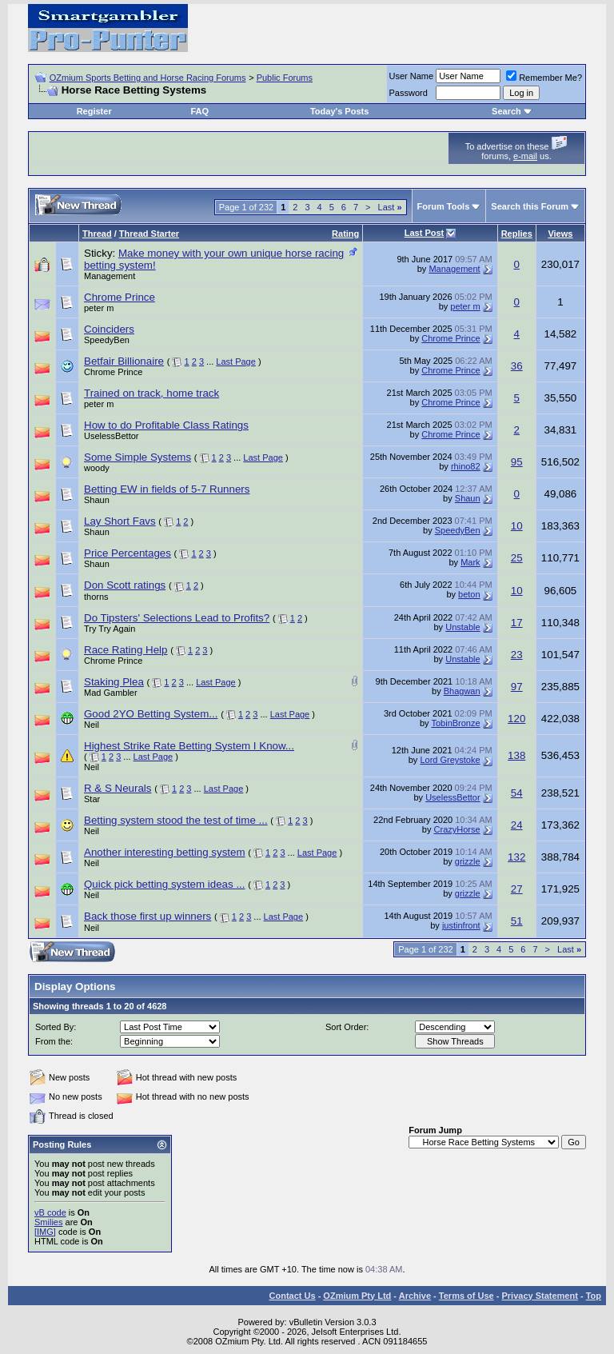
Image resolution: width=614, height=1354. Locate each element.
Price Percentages (127, 553)
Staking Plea (114, 682)
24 (517, 825)
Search (506, 111)
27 (517, 889)
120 (516, 719)
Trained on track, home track (151, 393)
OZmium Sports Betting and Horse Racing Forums (148, 77)
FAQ (199, 111)
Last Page (236, 361)
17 (517, 623)
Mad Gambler (111, 692)
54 (517, 793)
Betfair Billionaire (124, 361)
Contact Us (292, 1295)
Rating (345, 233)
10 (517, 526)
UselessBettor (111, 436)
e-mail (525, 156)
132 (516, 857)
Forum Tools (443, 206)
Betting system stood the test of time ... (176, 820)
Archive (415, 1295)
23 (517, 655)
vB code (50, 1212)
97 (517, 687)
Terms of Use (466, 1295)
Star (92, 799)
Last (390, 207)
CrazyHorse (457, 829)
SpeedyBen (107, 340)
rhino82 (465, 466)
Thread (97, 233)
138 (516, 755)
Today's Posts (339, 111)
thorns (96, 596)
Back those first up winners (147, 916)
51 (517, 921)
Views (560, 233)
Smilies (48, 1222)
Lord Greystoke (450, 760)
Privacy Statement (539, 1295)
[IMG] (45, 1231)
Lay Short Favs (120, 521)
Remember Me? (544, 77)
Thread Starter (149, 233)
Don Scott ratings (124, 585)
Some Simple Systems (137, 457)
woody (97, 468)
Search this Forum (529, 206)
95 (517, 462)
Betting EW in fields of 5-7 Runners (166, 489)
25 (517, 558)
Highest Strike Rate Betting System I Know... (189, 746)
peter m (99, 308)
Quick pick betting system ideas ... (164, 884)
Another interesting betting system (164, 852)
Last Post (425, 233)
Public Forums (285, 77)
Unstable (462, 627)
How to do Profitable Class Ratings (166, 425)
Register (94, 111)
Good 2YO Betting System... (150, 714)
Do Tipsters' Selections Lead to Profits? (176, 618)
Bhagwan (462, 691)
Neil (91, 724)
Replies (516, 233)
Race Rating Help (125, 650)
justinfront (461, 925)
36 (517, 366)
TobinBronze (455, 723)
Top (593, 1295)
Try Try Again (109, 628)
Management (109, 276)
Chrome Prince (119, 297)
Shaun (97, 500)
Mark (470, 562)
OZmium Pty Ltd (357, 1295)
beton (469, 594)
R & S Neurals (117, 788)
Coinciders (109, 329)
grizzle (467, 861)
